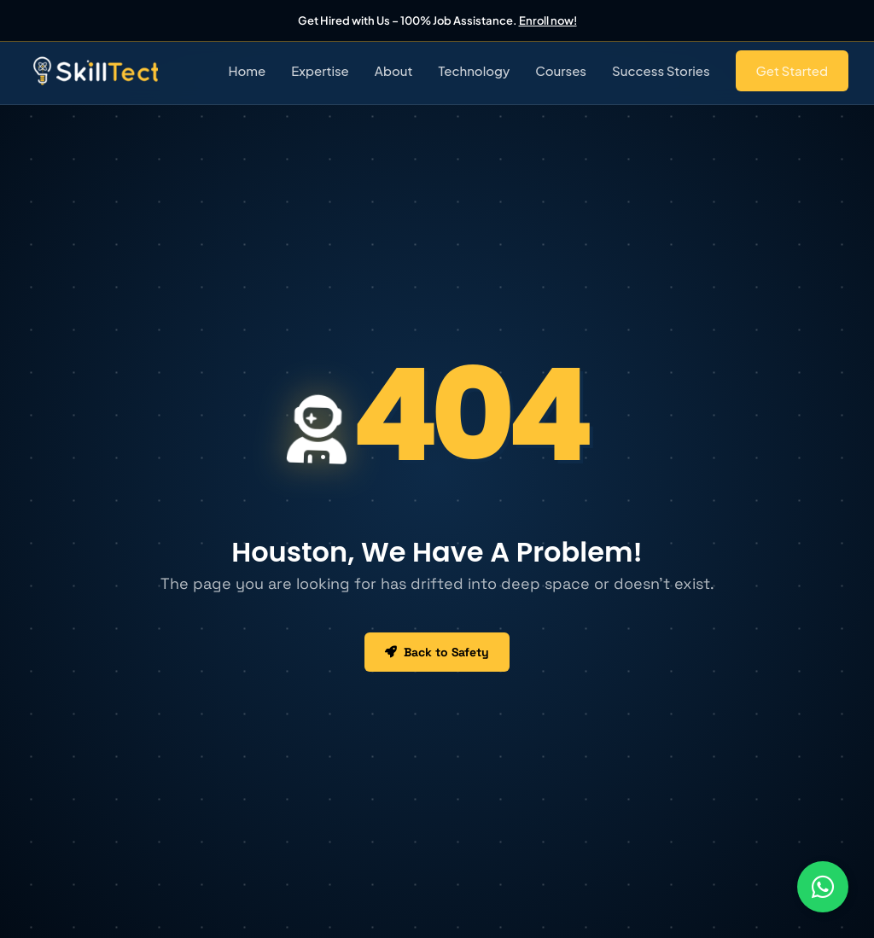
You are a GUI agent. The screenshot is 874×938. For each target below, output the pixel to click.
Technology (474, 70)
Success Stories (661, 70)
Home (246, 70)
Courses (560, 70)
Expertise (320, 70)
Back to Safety (437, 652)
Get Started (792, 70)
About (394, 70)
